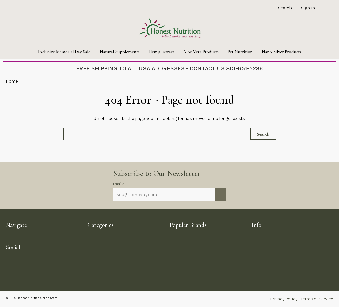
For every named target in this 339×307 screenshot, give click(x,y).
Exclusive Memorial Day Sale (64, 51)
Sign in (308, 8)
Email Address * (125, 184)
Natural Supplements (119, 51)
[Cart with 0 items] (326, 8)
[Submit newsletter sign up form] (220, 194)
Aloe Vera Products (201, 51)
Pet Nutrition (240, 51)
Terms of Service (317, 299)
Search (285, 8)
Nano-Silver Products (281, 51)
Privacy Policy (283, 299)
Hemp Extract (161, 51)
